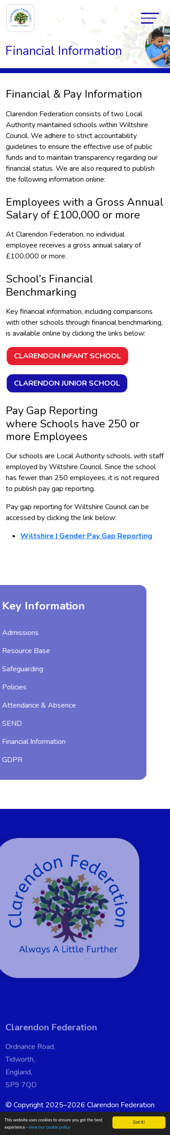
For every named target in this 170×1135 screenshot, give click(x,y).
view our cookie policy (49, 1127)
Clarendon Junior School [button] (68, 383)
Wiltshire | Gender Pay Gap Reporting (87, 536)
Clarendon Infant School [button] (68, 356)
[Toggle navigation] (150, 18)
